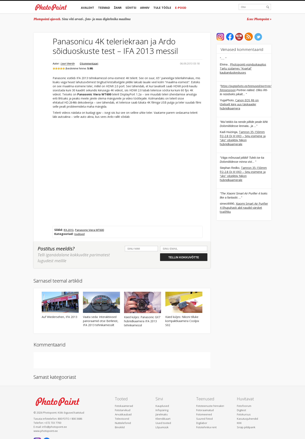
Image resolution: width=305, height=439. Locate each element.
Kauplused (162, 406)
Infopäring (162, 410)
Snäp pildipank (246, 427)
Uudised (79, 234)
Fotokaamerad (124, 406)
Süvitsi (130, 8)
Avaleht (87, 8)
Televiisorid (122, 418)
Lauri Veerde (68, 63)
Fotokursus (244, 414)
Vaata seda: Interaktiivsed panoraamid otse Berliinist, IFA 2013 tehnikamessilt (100, 321)
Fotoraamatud (205, 410)
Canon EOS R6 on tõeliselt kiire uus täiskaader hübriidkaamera (239, 104)
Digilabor (201, 423)
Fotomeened (204, 414)
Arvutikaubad (123, 414)
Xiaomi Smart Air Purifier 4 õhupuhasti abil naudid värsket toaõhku (244, 208)
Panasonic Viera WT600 (89, 230)
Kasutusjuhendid (247, 418)
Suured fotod (204, 418)
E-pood (180, 8)
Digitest (241, 410)
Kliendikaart (163, 418)
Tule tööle (162, 8)
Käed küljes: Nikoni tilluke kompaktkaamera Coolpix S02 (182, 321)
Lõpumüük (162, 427)
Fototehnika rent (206, 427)
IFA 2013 (68, 230)
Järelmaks (162, 414)
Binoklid (120, 427)
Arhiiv (144, 8)
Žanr (118, 8)
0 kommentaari (89, 63)
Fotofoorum (244, 406)
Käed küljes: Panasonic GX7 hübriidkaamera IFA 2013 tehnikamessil (142, 321)
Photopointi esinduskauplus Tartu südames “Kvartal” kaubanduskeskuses (243, 68)
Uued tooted (163, 423)
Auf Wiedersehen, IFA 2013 (59, 317)
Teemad (104, 8)
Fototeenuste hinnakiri (210, 406)
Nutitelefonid (123, 423)
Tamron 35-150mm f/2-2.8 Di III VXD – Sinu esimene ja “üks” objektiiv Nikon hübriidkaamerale (243, 138)
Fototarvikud (122, 410)
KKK (239, 423)
